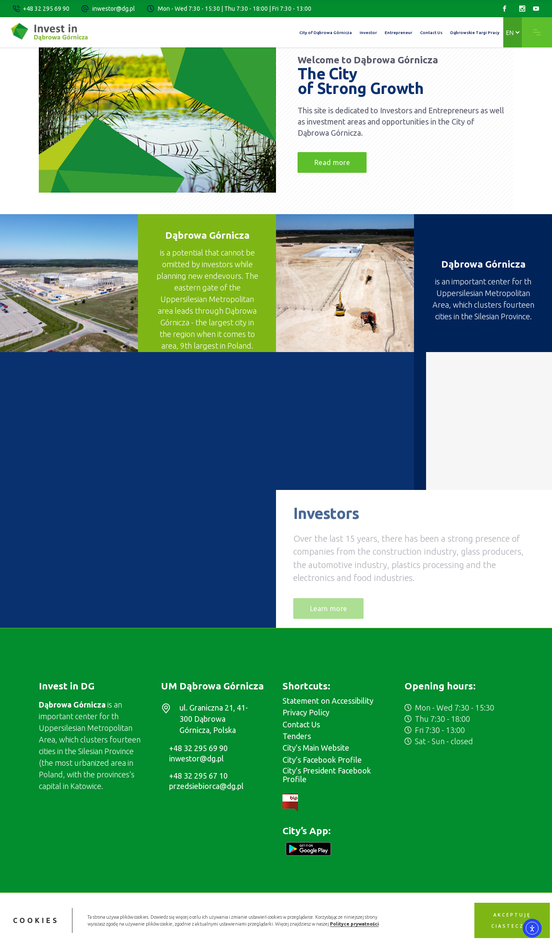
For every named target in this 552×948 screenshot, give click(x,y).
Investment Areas (472, 384)
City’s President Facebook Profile (326, 774)
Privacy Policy (305, 712)
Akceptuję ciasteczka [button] (512, 920)
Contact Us (301, 724)
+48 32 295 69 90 (46, 8)
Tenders (296, 736)
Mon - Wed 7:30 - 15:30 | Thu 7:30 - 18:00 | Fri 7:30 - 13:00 (234, 8)
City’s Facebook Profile (322, 759)
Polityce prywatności (354, 923)
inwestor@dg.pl (113, 8)
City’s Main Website (315, 747)
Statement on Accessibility (327, 700)
